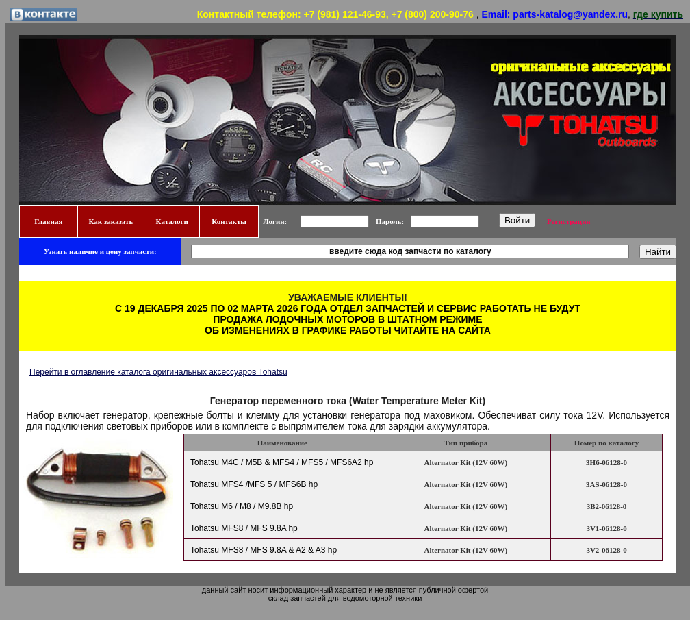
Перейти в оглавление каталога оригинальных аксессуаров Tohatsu (158, 372)
